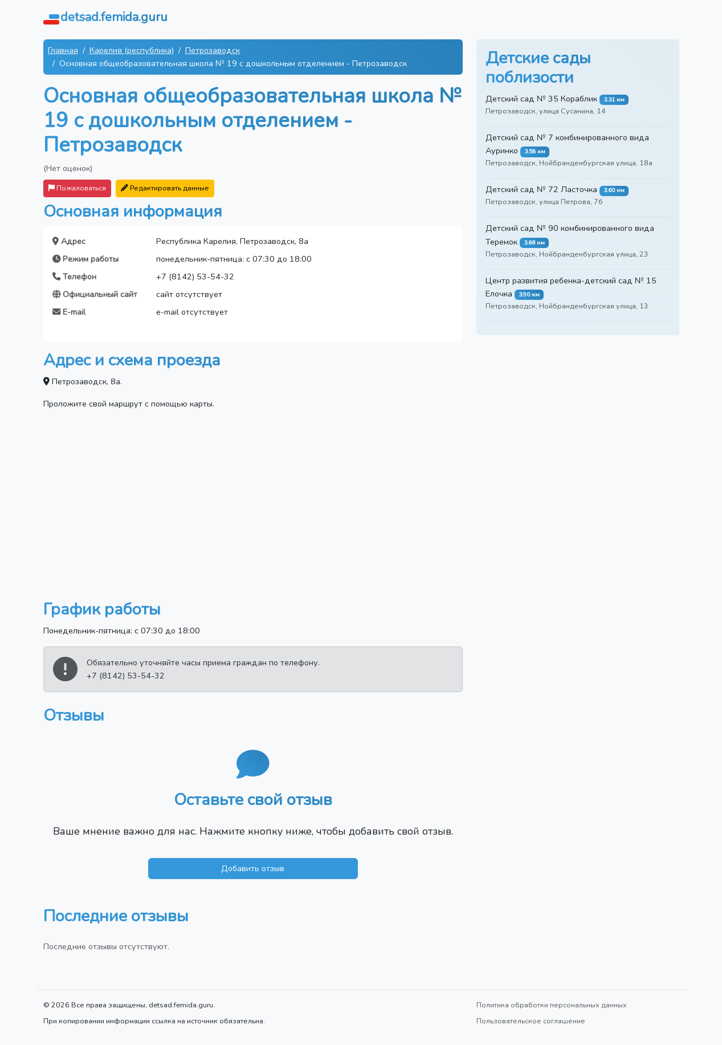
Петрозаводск (212, 50)
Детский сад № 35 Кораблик (541, 98)
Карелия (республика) (131, 50)
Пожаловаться (77, 188)
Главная (63, 50)
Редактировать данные (165, 188)
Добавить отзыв (252, 868)
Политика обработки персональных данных (551, 1005)
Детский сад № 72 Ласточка (541, 189)
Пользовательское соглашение (530, 1021)
